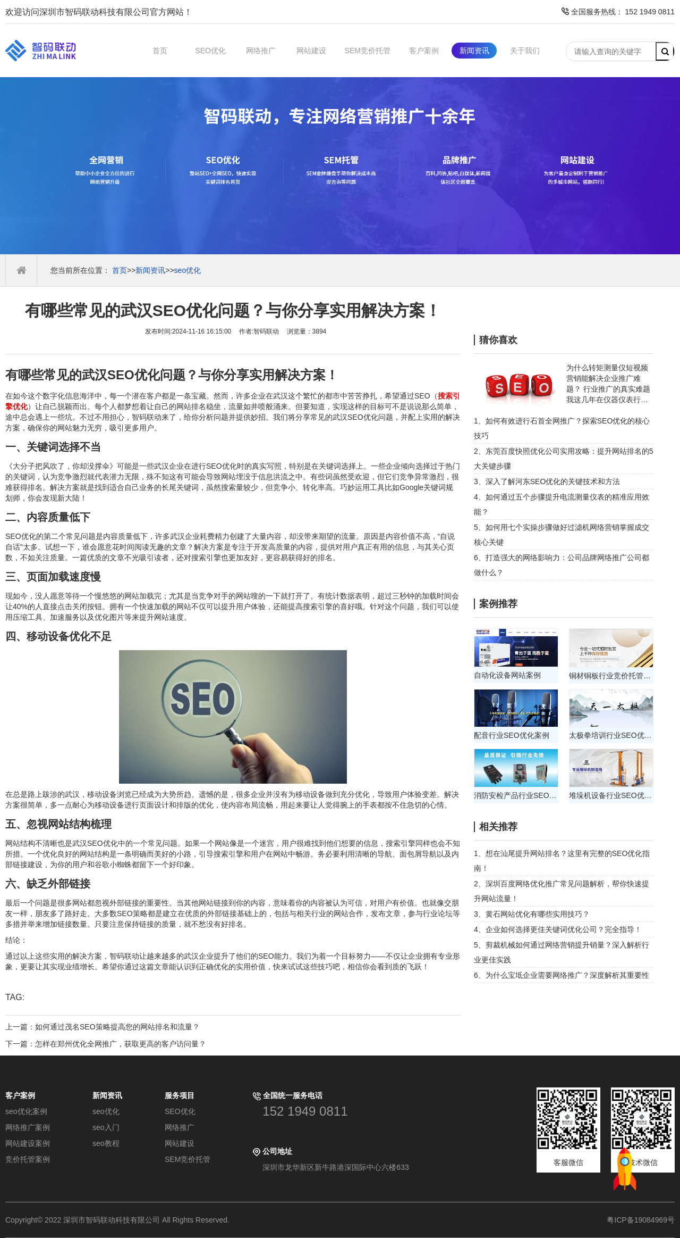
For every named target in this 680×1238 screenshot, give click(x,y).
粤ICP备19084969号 (641, 1220)
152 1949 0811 (304, 1111)
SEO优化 (210, 50)
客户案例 (424, 50)
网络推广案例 (27, 1127)
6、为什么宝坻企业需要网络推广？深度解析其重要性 (561, 975)
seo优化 (187, 270)
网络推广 (261, 50)
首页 (159, 50)
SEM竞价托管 (367, 50)
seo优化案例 (26, 1111)
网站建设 (311, 50)
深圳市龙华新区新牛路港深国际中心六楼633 (335, 1167)
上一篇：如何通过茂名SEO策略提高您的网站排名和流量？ (102, 1027)
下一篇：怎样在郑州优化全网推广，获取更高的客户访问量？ (105, 1044)
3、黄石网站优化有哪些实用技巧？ (532, 914)
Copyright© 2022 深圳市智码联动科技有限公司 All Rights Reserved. (121, 1220)
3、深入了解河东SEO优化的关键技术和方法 (547, 481)
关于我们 (525, 50)
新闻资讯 (474, 50)
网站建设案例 (27, 1143)
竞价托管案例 (27, 1159)
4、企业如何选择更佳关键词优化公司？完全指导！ (558, 929)
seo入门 (106, 1127)
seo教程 (106, 1143)
